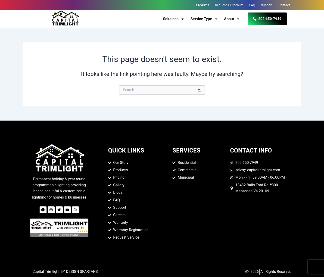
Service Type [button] (204, 19)
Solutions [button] (173, 19)
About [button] (232, 19)
